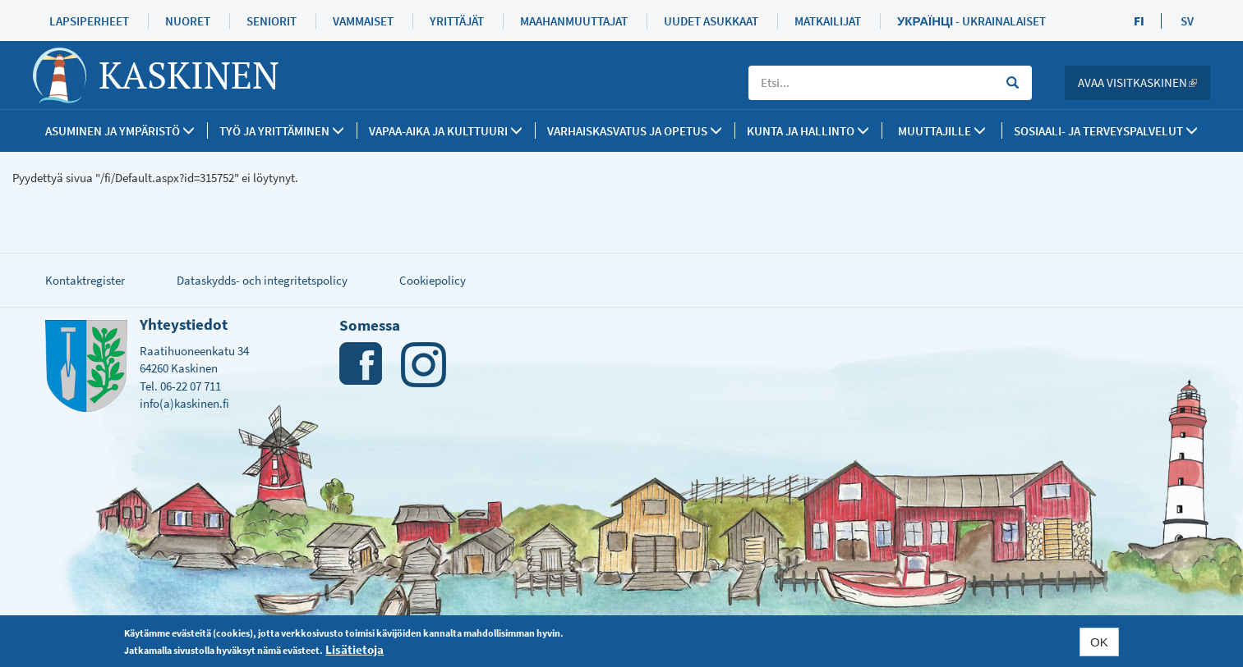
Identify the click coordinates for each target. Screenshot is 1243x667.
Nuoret (187, 21)
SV (1187, 21)
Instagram (423, 364)
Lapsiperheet (89, 21)
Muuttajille (942, 131)
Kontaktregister (85, 280)
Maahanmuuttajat (574, 21)
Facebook (361, 364)
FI (1139, 21)
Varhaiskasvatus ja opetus (634, 131)
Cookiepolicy (432, 280)
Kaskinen (189, 74)
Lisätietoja (354, 649)
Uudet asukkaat (711, 21)
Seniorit (271, 21)
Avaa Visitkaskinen (1144, 82)
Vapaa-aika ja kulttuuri (446, 131)
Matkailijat (827, 21)
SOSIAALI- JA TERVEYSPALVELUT (1106, 131)
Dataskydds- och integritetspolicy (262, 280)
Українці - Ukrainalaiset (971, 21)
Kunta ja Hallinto (808, 131)
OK (1099, 642)
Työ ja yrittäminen (281, 131)
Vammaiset (363, 21)
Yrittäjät (457, 21)
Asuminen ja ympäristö (120, 131)
